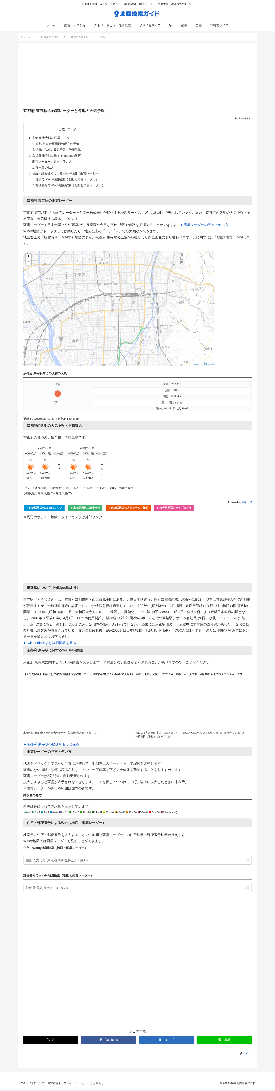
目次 (62, 129)
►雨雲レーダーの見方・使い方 (204, 227)
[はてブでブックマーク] (166, 1042)
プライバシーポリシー (78, 1085)
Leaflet (196, 367)
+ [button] (28, 259)
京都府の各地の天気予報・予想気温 (56, 150)
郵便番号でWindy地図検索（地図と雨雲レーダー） (71, 187)
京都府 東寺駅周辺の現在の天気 (58, 144)
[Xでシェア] (50, 1042)
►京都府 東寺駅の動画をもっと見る (51, 746)
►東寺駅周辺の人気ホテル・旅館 (128, 510)
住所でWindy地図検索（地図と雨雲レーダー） (67, 181)
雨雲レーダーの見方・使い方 (52, 163)
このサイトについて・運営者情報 (41, 1085)
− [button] (28, 264)
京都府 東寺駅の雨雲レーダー (52, 138)
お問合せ (101, 1085)
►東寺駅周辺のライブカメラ (174, 510)
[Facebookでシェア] (108, 1042)
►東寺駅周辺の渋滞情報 (85, 510)
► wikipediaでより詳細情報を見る (49, 645)
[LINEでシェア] (224, 1042)
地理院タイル (207, 367)
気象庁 (247, 504)
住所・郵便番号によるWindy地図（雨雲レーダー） (67, 175)
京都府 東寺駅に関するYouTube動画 (57, 156)
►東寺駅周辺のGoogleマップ (44, 510)
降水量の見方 (45, 169)
